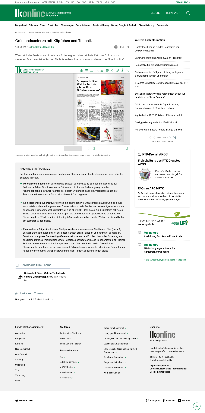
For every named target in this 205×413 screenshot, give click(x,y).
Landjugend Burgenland (115, 333)
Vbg (107, 2)
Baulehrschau (66, 372)
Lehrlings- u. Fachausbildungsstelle (120, 338)
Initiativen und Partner (70, 344)
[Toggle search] (188, 13)
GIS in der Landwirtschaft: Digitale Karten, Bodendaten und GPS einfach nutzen (157, 106)
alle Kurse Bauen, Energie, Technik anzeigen (165, 260)
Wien (113, 2)
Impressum (155, 365)
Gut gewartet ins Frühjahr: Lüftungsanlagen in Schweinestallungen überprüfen (159, 74)
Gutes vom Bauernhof (114, 328)
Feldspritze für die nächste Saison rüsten (156, 65)
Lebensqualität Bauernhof (116, 344)
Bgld (60, 2)
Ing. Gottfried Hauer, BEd (42, 47)
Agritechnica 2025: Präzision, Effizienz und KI (159, 115)
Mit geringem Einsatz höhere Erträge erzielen (158, 129)
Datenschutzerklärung (160, 369)
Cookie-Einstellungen (160, 372)
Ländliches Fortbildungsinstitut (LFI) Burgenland (121, 350)
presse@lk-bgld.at (165, 360)
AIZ (61, 357)
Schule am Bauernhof (114, 357)
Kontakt (166, 365)
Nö (72, 2)
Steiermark (20, 365)
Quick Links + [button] (183, 2)
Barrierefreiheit (180, 369)
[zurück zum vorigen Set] (154, 137)
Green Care (65, 377)
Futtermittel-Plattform (70, 333)
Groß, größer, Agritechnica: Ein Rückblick (156, 122)
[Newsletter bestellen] (24, 400)
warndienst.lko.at (112, 373)
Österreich (48, 2)
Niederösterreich (23, 349)
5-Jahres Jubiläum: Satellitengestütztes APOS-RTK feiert (161, 85)
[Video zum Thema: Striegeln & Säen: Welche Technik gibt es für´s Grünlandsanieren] (72, 109)
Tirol (99, 2)
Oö (78, 2)
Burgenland (20, 338)
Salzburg (19, 359)
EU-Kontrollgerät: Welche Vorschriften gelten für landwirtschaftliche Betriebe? (160, 95)
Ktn (67, 2)
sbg (84, 2)
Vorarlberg (20, 375)
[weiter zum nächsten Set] (170, 137)
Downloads (65, 338)
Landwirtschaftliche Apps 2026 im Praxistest (158, 57)
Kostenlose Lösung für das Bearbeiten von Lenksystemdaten (157, 49)
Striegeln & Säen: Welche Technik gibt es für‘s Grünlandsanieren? (45, 277)
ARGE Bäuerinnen (68, 362)
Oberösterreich (22, 354)
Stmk (91, 2)
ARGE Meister (66, 367)
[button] (157, 13)
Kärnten (19, 344)
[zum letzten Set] (175, 137)
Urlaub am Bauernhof (114, 367)
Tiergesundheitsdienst (114, 362)
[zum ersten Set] (150, 137)
